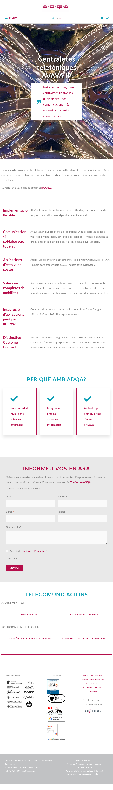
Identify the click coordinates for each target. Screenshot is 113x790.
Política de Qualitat (92, 669)
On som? (93, 685)
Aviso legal (88, 754)
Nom (9, 491)
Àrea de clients (92, 677)
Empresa (62, 491)
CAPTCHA (11, 552)
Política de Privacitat (34, 544)
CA (60, 13)
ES (55, 13)
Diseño (69, 768)
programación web (82, 768)
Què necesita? (13, 520)
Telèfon (61, 506)
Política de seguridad (84, 761)
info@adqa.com (28, 764)
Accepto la (28, 544)
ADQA (93, 768)
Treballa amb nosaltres (93, 673)
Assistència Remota (92, 681)
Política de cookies (93, 757)
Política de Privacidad (75, 757)
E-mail (10, 506)
